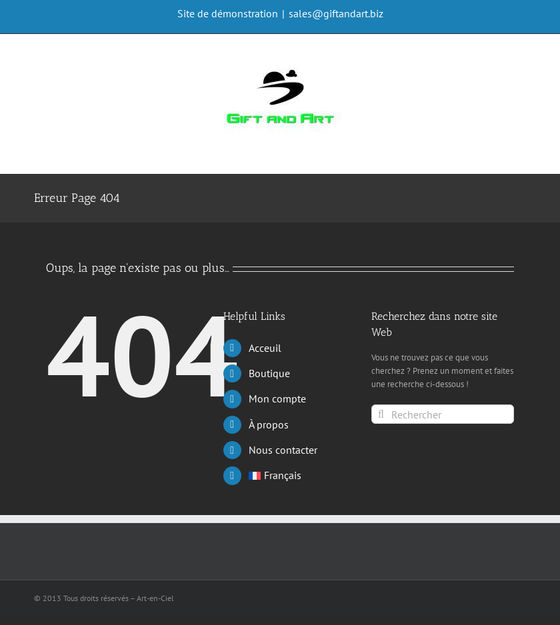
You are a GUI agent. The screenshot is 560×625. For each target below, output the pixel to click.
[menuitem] (300, 475)
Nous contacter (283, 449)
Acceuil (265, 347)
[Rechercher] (442, 414)
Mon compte (277, 398)
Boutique (269, 373)
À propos (269, 424)
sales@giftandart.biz (336, 13)
